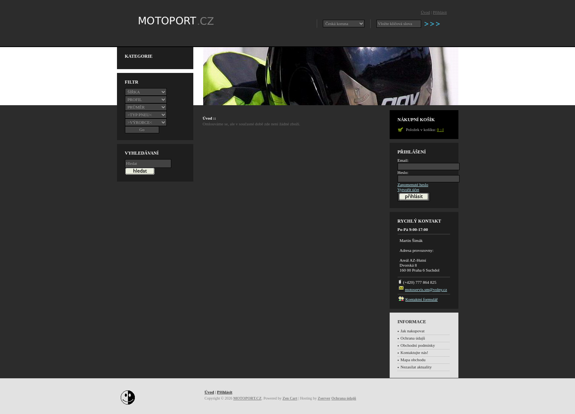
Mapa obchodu (413, 359)
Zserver (324, 398)
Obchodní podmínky (418, 345)
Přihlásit (440, 12)
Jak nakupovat (413, 331)
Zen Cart (290, 398)
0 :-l (440, 129)
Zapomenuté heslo (413, 184)
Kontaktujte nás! (414, 352)
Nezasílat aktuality (416, 367)
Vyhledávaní (142, 153)
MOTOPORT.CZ (247, 398)
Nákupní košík (416, 119)
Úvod (425, 12)
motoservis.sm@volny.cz (426, 289)
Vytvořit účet (408, 189)
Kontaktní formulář (421, 299)
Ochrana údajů (413, 338)
